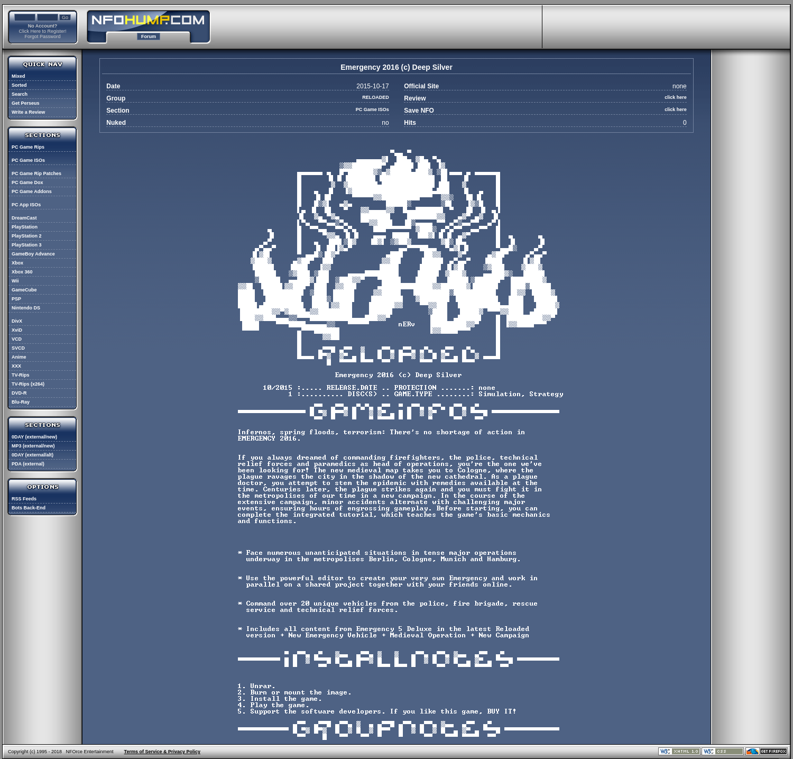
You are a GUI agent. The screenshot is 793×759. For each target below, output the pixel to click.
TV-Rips (21, 375)
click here (676, 97)
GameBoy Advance (33, 254)
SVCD (18, 348)
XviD (17, 330)
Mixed (18, 76)
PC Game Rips (28, 147)
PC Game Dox (27, 182)
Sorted (19, 85)
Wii (15, 281)
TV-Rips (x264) (28, 384)
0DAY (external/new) (34, 437)
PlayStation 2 (27, 236)
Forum (148, 36)
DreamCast (24, 218)
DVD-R (19, 393)
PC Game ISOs (28, 160)
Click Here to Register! (42, 31)
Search (19, 94)
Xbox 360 (22, 272)
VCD (17, 339)
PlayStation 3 (27, 245)
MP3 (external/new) (33, 446)
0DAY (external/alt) (32, 455)
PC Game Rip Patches (36, 173)
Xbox (17, 263)
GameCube (24, 289)
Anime (19, 357)
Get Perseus (26, 103)
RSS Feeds (24, 498)
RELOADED (375, 97)
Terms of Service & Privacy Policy (162, 751)
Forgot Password (42, 36)
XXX (16, 366)
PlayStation (25, 227)
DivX (17, 321)
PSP (16, 298)
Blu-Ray (21, 402)
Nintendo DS (26, 307)
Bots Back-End (28, 507)
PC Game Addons (32, 191)
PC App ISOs (26, 204)
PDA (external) (28, 464)
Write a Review (28, 112)
